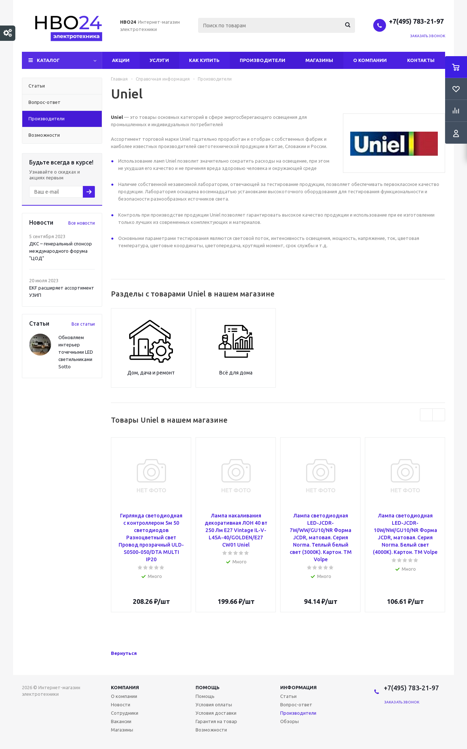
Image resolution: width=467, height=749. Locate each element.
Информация (298, 687)
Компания (125, 687)
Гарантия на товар (216, 721)
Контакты (421, 60)
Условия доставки (216, 712)
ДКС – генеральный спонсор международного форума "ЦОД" (60, 251)
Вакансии (121, 721)
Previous (426, 415)
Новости (120, 704)
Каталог (48, 60)
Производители (262, 60)
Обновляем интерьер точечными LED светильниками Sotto (75, 352)
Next (439, 415)
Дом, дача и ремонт (151, 373)
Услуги (159, 60)
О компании (370, 60)
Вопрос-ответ (296, 704)
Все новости (81, 223)
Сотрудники (124, 712)
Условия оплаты (214, 704)
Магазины (319, 60)
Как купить (204, 60)
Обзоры (289, 721)
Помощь (208, 687)
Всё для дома (235, 373)
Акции (121, 60)
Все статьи (83, 324)
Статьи (288, 696)
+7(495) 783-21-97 (417, 21)
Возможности (211, 729)
